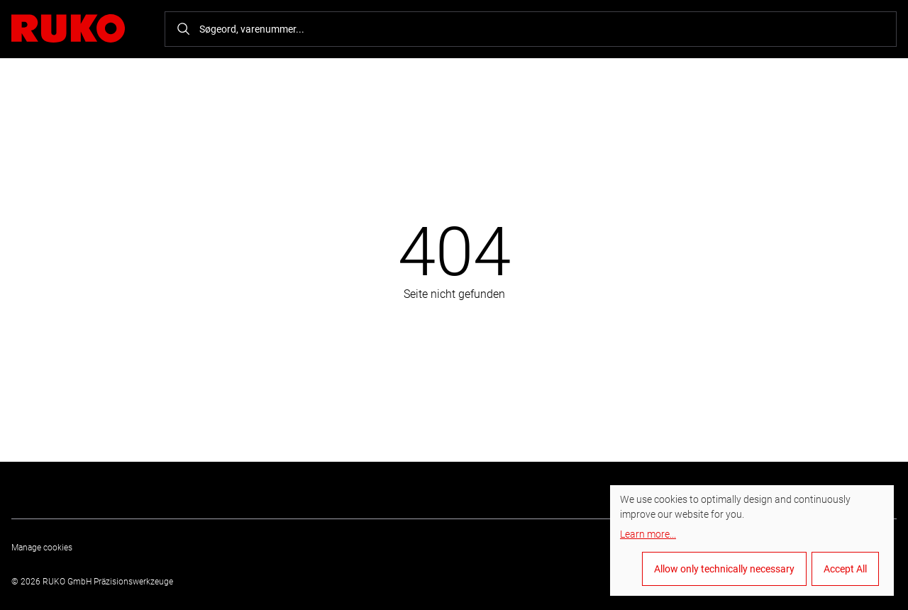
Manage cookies (41, 548)
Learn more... (648, 534)
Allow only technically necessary (724, 569)
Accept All (845, 569)
